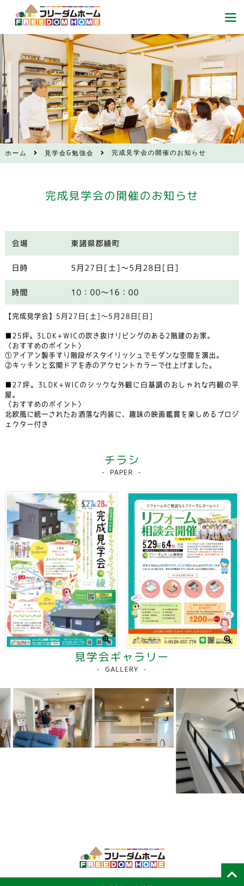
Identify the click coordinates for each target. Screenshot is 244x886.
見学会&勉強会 (69, 153)
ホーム (16, 153)
